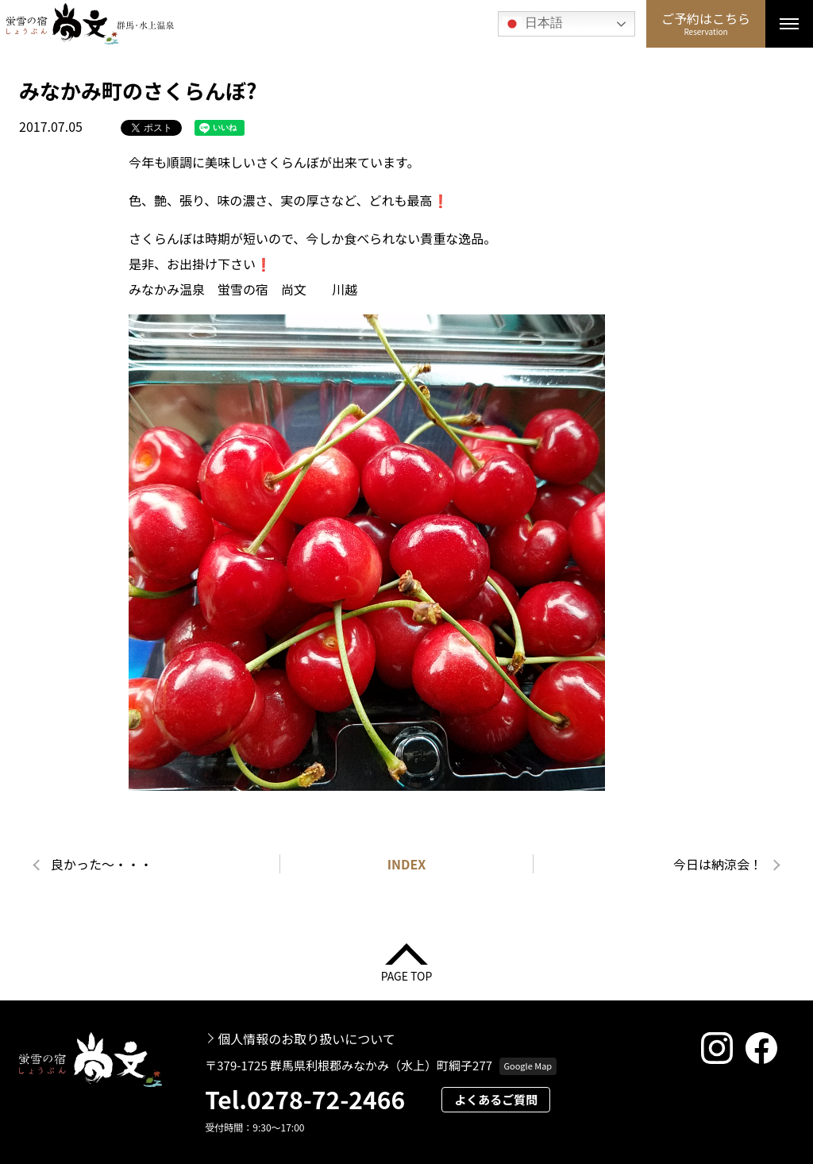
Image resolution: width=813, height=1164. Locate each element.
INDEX (406, 863)
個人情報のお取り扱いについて (306, 1038)
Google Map (527, 1065)
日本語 (533, 23)
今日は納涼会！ (717, 863)
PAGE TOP (407, 974)
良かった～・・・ (101, 863)
